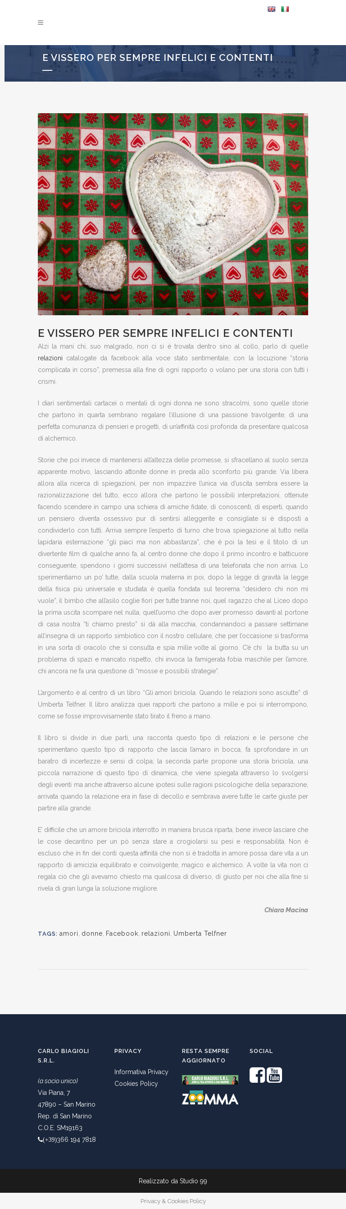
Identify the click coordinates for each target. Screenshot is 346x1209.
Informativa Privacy (141, 1072)
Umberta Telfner (200, 933)
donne (92, 933)
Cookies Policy (136, 1083)
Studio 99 (193, 1181)
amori (68, 933)
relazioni (50, 358)
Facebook (122, 933)
